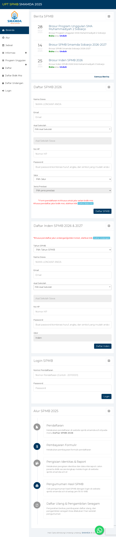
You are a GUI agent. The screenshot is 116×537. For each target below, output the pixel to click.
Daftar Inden (103, 346)
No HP (37, 149)
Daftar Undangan (12, 83)
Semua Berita (101, 76)
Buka (51, 36)
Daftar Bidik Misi (12, 75)
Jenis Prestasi (40, 186)
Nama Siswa (39, 99)
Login (6, 90)
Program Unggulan (14, 61)
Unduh (63, 36)
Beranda (8, 30)
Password (38, 162)
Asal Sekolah (40, 125)
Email (36, 112)
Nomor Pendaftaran (43, 370)
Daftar (7, 68)
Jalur (36, 175)
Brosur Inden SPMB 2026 (66, 60)
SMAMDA (86, 533)
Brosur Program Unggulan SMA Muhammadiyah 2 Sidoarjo (70, 28)
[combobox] (72, 129)
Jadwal (7, 45)
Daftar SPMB (102, 211)
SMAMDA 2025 (22, 4)
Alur (6, 37)
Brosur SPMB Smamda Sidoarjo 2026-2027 (77, 44)
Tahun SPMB (40, 245)
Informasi (14, 53)
